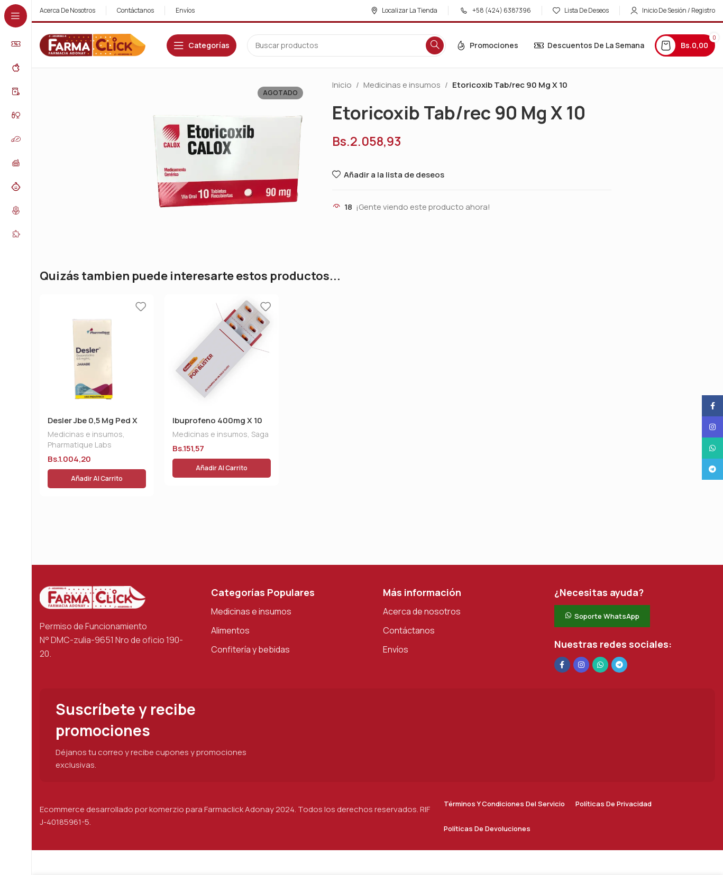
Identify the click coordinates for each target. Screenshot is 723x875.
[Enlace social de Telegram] (619, 639)
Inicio (342, 84)
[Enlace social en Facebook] (562, 639)
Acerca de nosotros (422, 586)
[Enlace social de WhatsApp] (600, 639)
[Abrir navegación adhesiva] (201, 45)
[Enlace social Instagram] (581, 639)
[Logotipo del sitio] (92, 44)
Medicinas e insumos (402, 84)
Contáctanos (409, 605)
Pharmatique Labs (80, 445)
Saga (260, 434)
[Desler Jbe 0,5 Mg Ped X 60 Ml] (97, 351)
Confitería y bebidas (250, 624)
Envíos (395, 624)
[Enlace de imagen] (92, 571)
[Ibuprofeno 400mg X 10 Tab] (221, 351)
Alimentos (230, 605)
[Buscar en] (346, 45)
